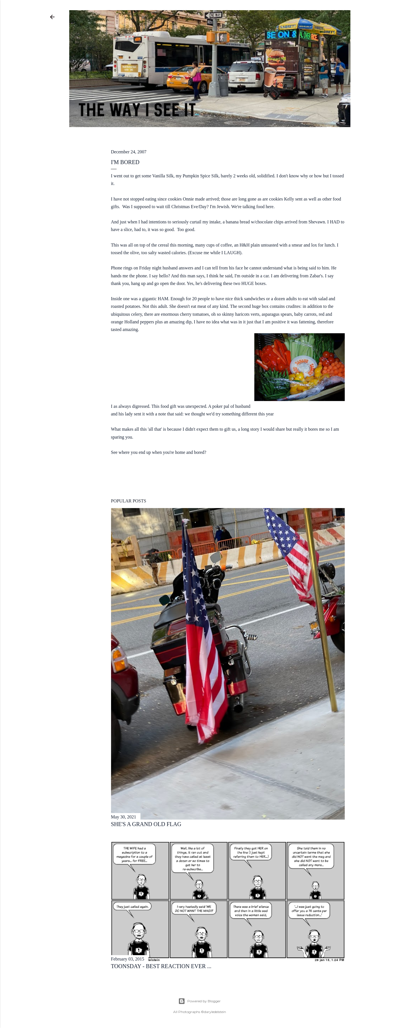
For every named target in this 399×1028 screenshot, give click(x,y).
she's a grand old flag (146, 824)
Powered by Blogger (199, 1001)
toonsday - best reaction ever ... (161, 966)
